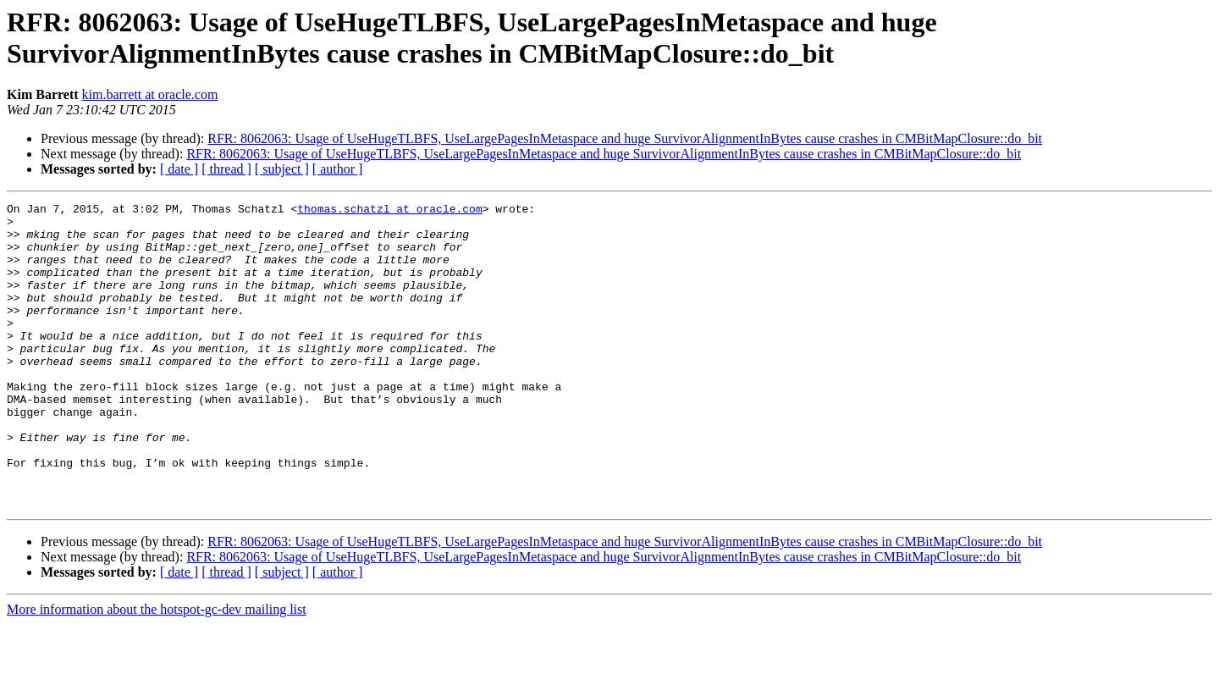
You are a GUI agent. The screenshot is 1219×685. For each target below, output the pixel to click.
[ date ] (179, 169)
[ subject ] (282, 169)
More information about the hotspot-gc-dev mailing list (156, 670)
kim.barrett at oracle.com (150, 94)
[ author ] (337, 169)
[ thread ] (226, 169)
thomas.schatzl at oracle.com (389, 210)
